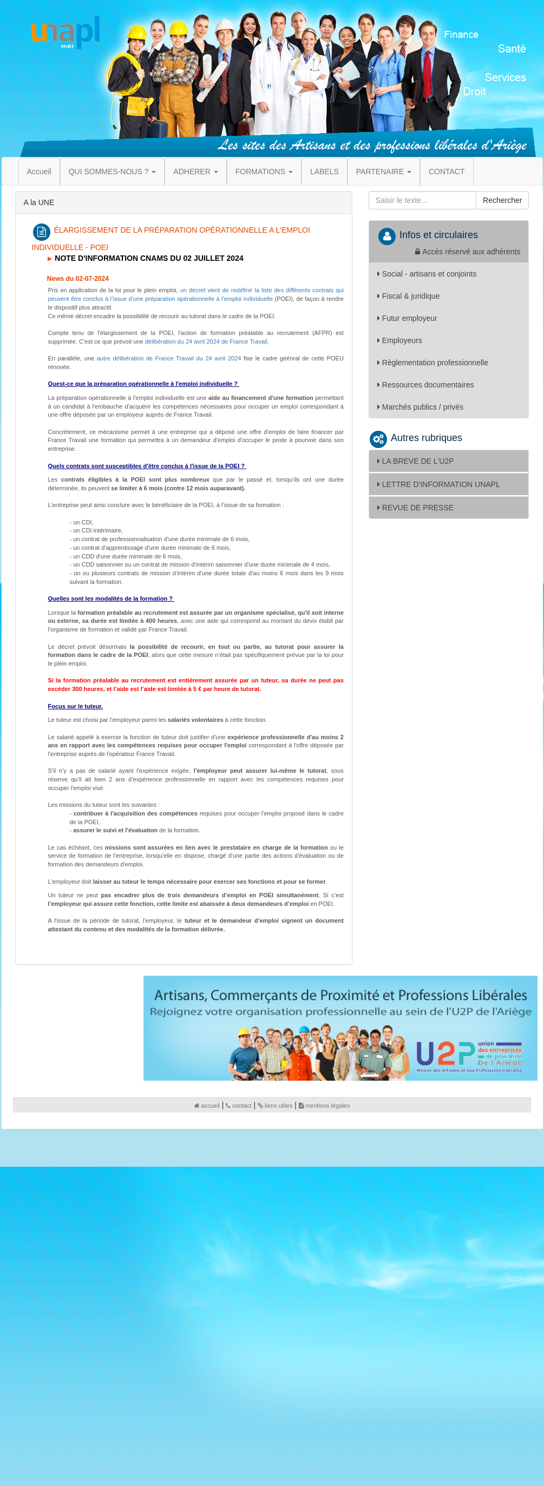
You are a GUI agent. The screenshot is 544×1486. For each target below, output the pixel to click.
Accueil (39, 171)
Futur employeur (407, 318)
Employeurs (399, 340)
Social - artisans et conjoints (426, 273)
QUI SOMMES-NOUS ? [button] (112, 171)
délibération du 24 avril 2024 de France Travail (206, 341)
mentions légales (324, 1105)
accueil (207, 1105)
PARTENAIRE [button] (383, 171)
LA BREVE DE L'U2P (415, 461)
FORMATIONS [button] (264, 171)
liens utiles (275, 1105)
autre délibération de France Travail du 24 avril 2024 (169, 358)
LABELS (324, 171)
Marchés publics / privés (420, 407)
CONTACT (447, 171)
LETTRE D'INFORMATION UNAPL (438, 484)
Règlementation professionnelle (432, 362)
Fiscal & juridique (408, 296)
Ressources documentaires (425, 384)
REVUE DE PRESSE (415, 507)
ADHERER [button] (195, 171)
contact (238, 1105)
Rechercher (502, 200)
